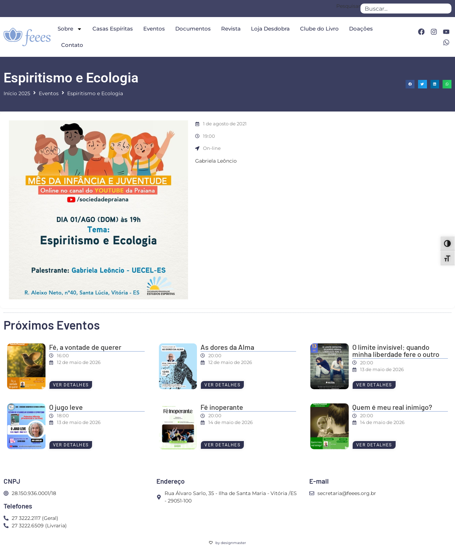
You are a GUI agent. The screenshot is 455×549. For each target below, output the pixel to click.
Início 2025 (17, 93)
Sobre (70, 29)
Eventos (154, 28)
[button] (410, 84)
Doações (361, 28)
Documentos (193, 28)
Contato (72, 45)
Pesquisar (348, 6)
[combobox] (405, 8)
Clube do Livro (319, 28)
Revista (231, 28)
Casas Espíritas (112, 28)
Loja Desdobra (270, 28)
